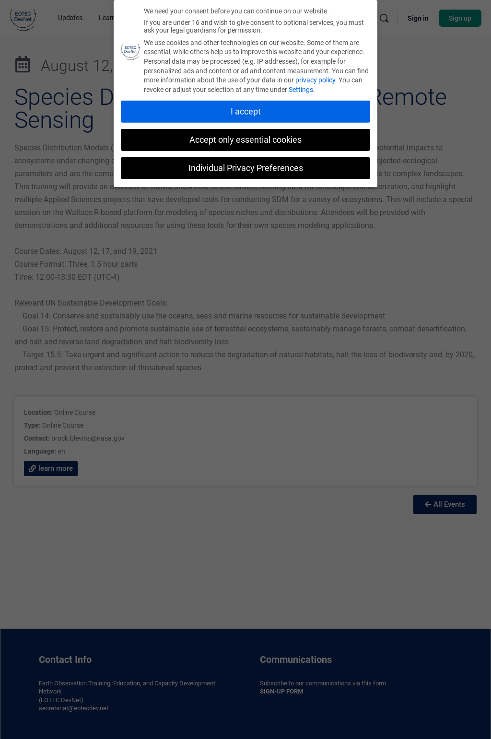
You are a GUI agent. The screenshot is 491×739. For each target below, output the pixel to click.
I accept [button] (246, 109)
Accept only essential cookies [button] (245, 138)
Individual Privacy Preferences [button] (245, 166)
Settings (301, 87)
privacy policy (315, 78)
